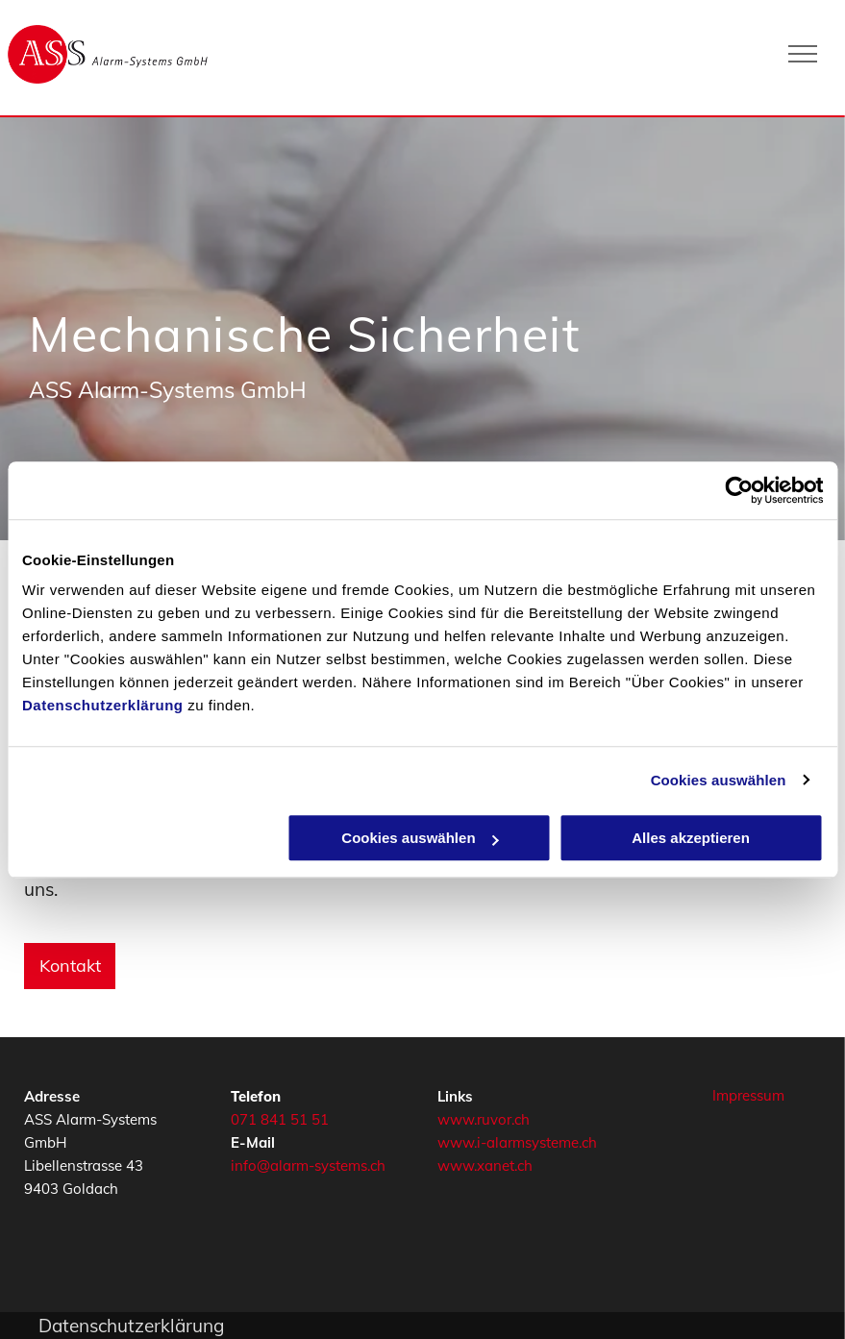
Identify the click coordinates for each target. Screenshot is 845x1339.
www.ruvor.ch (483, 1119)
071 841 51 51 (280, 1119)
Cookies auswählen (718, 780)
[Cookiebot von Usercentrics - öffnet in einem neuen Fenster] (739, 490)
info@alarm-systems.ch (308, 1165)
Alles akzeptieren (691, 838)
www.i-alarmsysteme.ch (517, 1142)
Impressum (748, 1095)
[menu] (803, 54)
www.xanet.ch (485, 1165)
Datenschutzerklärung (103, 705)
